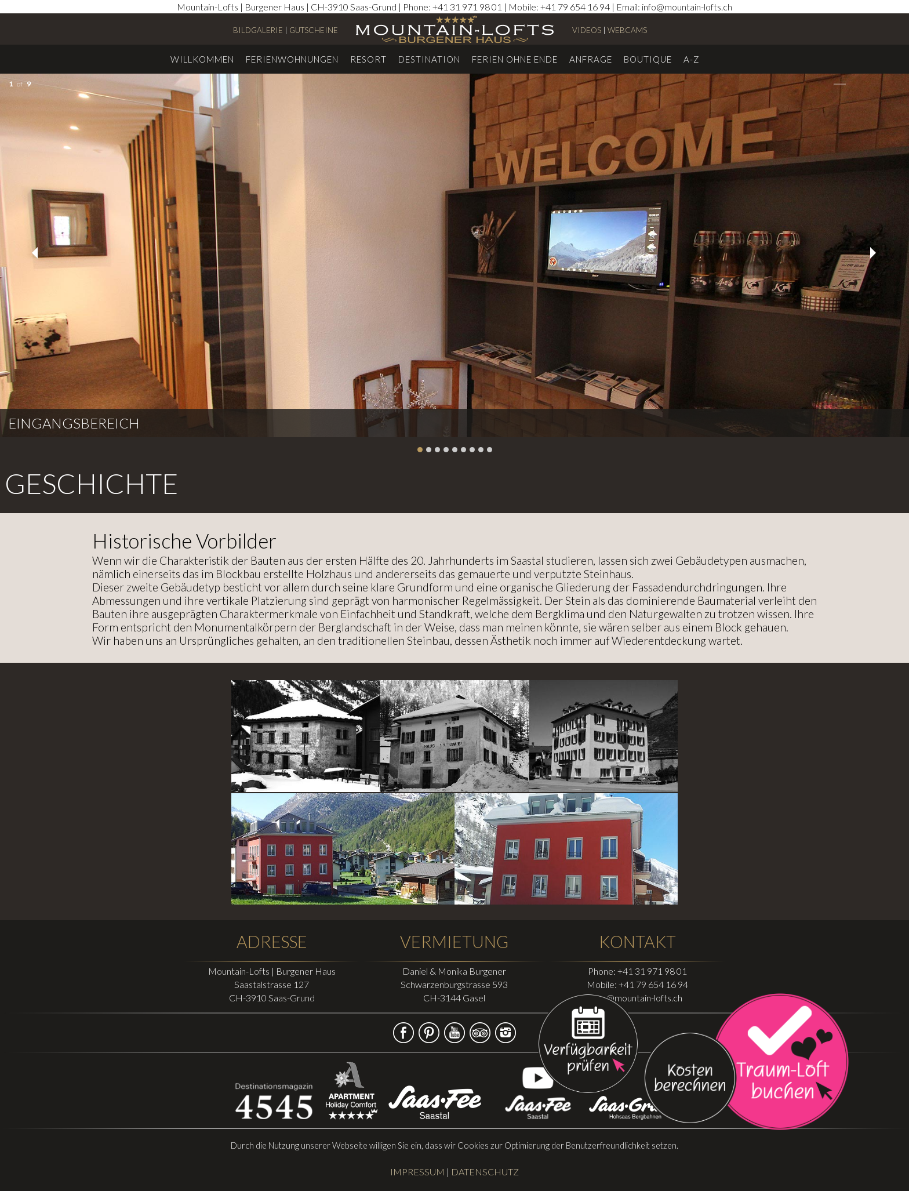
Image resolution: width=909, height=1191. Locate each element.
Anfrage (590, 59)
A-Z (691, 59)
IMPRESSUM (417, 1171)
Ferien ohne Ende (515, 59)
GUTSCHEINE (313, 30)
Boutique (648, 59)
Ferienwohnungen (292, 59)
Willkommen (202, 59)
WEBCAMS (627, 30)
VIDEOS (586, 30)
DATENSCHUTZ (485, 1171)
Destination (429, 59)
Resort (368, 59)
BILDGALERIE (258, 30)
